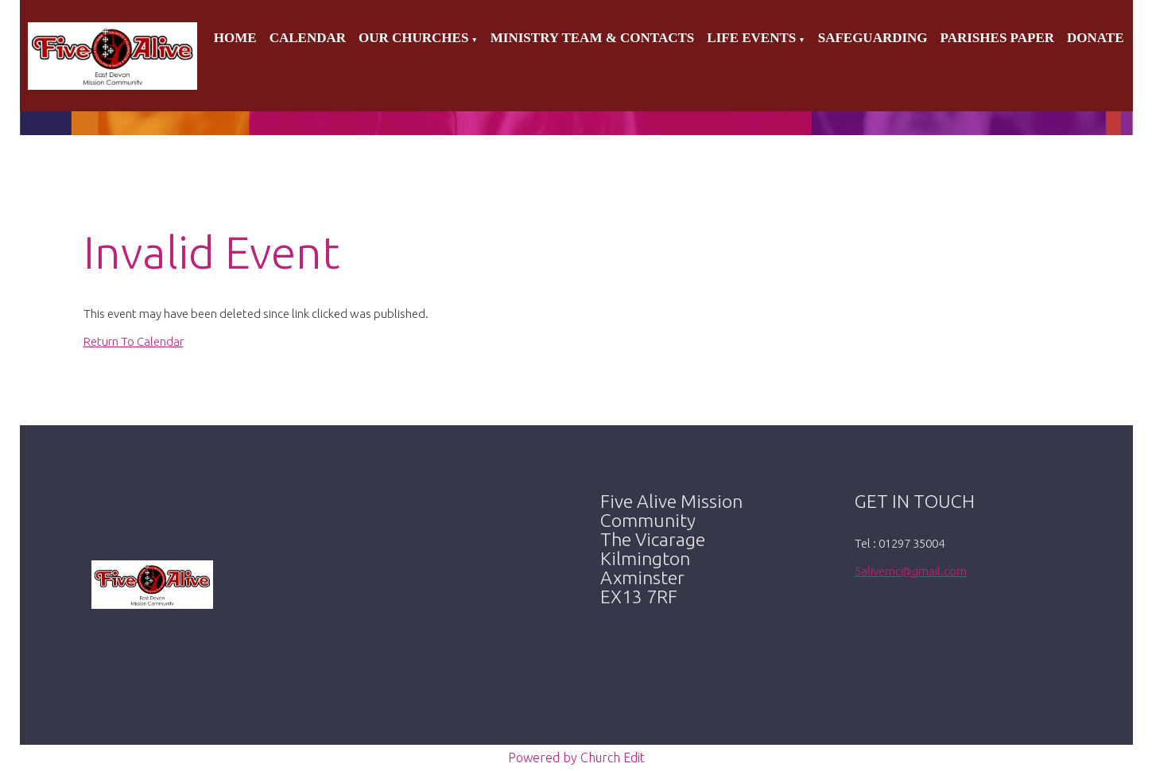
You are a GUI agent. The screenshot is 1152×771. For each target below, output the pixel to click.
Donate (1095, 37)
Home (235, 37)
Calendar (308, 37)
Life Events (751, 37)
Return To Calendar (133, 341)
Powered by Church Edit (576, 757)
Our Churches (413, 37)
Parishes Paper (997, 37)
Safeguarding (873, 37)
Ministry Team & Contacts (592, 37)
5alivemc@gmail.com (911, 571)
